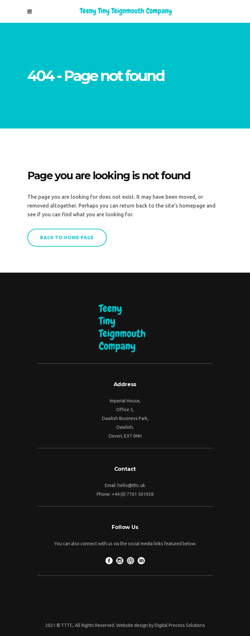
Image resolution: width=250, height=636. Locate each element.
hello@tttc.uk (131, 485)
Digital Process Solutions (180, 625)
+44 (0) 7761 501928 (133, 494)
